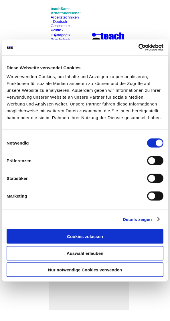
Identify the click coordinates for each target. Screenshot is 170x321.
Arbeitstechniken (65, 17)
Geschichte (60, 26)
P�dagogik (60, 35)
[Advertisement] (29, 17)
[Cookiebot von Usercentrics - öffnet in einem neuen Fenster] (138, 47)
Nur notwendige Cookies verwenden (85, 269)
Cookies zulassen (85, 236)
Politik (56, 30)
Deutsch (60, 21)
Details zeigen (137, 219)
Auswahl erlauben (85, 253)
